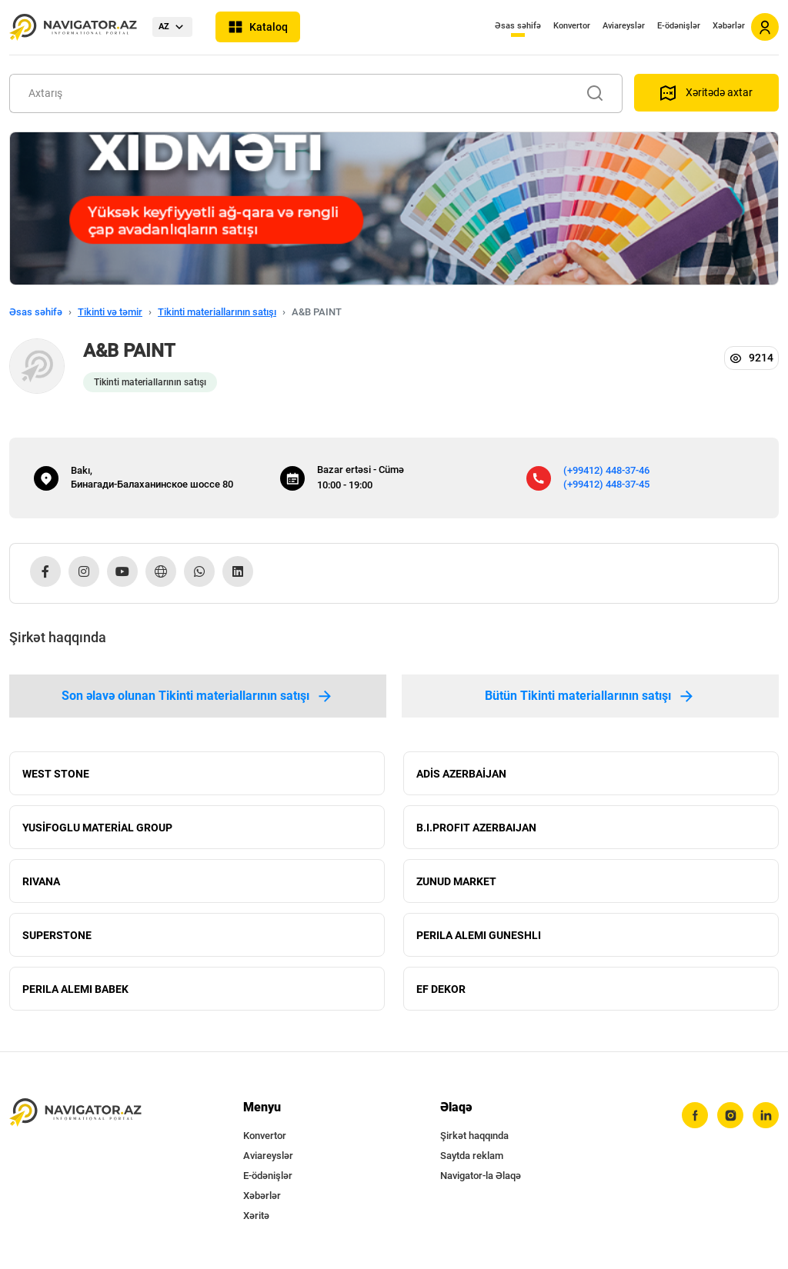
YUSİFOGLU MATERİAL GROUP (97, 827)
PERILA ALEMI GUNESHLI (478, 935)
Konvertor (571, 26)
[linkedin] (766, 1115)
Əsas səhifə (518, 26)
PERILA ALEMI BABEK (75, 989)
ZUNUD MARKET (456, 881)
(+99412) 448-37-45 (606, 484)
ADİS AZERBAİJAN (461, 774)
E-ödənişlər (678, 26)
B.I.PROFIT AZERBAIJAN (476, 827)
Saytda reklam (471, 1155)
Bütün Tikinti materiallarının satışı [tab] (590, 696)
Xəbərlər (729, 26)
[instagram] (730, 1115)
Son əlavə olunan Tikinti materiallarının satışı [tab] (198, 696)
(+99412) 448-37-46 (606, 470)
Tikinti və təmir (110, 312)
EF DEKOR (441, 989)
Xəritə (256, 1215)
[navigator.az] (75, 1112)
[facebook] (695, 1115)
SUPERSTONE (57, 935)
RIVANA (41, 881)
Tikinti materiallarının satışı (217, 312)
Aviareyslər (624, 26)
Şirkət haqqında (474, 1135)
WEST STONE (55, 774)
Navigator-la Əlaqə (480, 1175)
